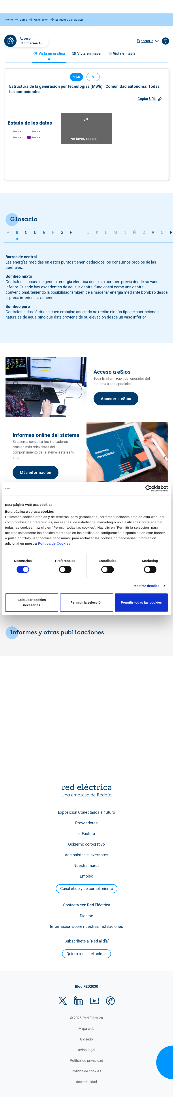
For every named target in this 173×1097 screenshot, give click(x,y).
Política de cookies (86, 1080)
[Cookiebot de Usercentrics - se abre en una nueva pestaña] (148, 488)
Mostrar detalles (147, 586)
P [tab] (153, 358)
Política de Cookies (54, 543)
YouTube (94, 1009)
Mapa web (86, 1038)
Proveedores (86, 832)
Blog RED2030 (86, 995)
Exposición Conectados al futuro (86, 821)
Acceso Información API (31, 41)
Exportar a (145, 41)
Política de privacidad (86, 1070)
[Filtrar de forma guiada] (165, 41)
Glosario (86, 1048)
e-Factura (86, 842)
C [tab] (26, 358)
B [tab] (17, 358)
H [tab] (71, 358)
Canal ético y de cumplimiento (86, 897)
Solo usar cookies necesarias (31, 602)
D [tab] (35, 358)
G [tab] (62, 358)
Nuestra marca (86, 874)
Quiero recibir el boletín (86, 962)
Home (9, 19)
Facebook (110, 1009)
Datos (23, 19)
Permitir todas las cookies (141, 602)
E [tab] (44, 358)
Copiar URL (149, 67)
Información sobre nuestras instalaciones (86, 935)
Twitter (62, 1009)
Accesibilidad (86, 1091)
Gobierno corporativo (86, 853)
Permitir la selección (86, 602)
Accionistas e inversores (86, 864)
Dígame (86, 925)
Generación (41, 19)
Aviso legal (86, 1059)
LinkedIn (78, 1009)
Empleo (86, 885)
